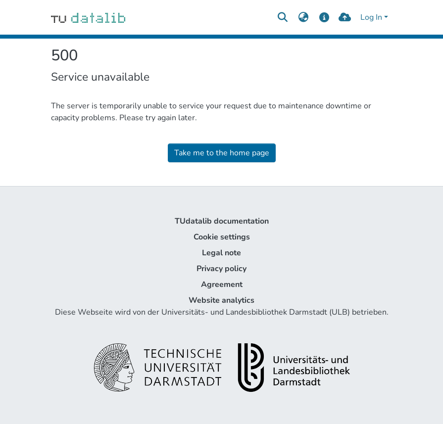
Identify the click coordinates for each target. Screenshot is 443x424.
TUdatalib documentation (222, 221)
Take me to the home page (221, 152)
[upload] (345, 17)
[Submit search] (283, 17)
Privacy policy (221, 268)
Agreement (222, 284)
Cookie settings (222, 237)
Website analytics (221, 300)
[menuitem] (303, 17)
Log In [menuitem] (371, 17)
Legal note (221, 252)
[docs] (324, 17)
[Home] (88, 17)
